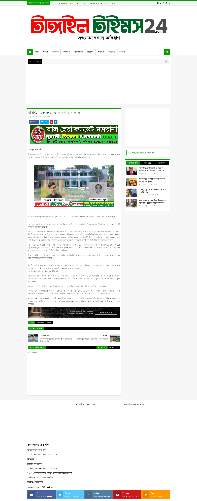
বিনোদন (90, 52)
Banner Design (95, 3)
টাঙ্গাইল (65, 52)
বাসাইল (49, 323)
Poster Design (80, 3)
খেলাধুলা (100, 52)
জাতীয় (45, 52)
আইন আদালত (40, 323)
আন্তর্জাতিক (78, 52)
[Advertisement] (98, 82)
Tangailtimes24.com (141, 152)
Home (53, 3)
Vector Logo (109, 3)
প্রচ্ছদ (37, 52)
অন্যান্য (122, 52)
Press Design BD (65, 3)
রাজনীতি (111, 52)
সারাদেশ (55, 52)
